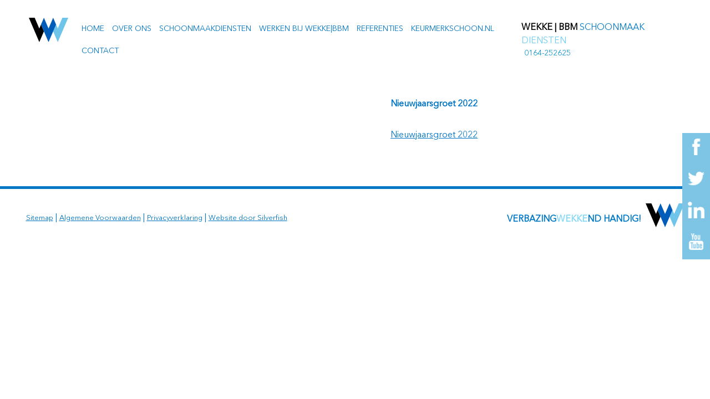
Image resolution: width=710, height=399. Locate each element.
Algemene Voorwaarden (100, 218)
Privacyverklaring (174, 218)
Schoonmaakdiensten (205, 29)
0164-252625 (547, 53)
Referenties (380, 29)
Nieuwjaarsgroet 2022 (434, 135)
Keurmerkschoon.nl (452, 29)
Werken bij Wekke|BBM (304, 29)
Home (93, 29)
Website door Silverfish (248, 218)
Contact (100, 51)
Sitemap (39, 218)
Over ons (131, 29)
